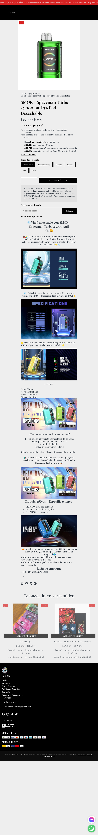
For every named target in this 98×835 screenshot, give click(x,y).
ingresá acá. (82, 751)
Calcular (69, 211)
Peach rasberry (44, 165)
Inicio (4, 676)
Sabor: (30, 160)
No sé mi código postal (31, 216)
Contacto (6, 688)
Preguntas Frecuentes (12, 691)
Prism (34, 170)
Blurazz (59, 165)
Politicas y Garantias (11, 685)
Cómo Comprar (9, 682)
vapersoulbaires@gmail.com (17, 702)
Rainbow (70, 165)
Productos (6, 679)
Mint (24, 170)
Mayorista (6, 694)
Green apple (28, 164)
